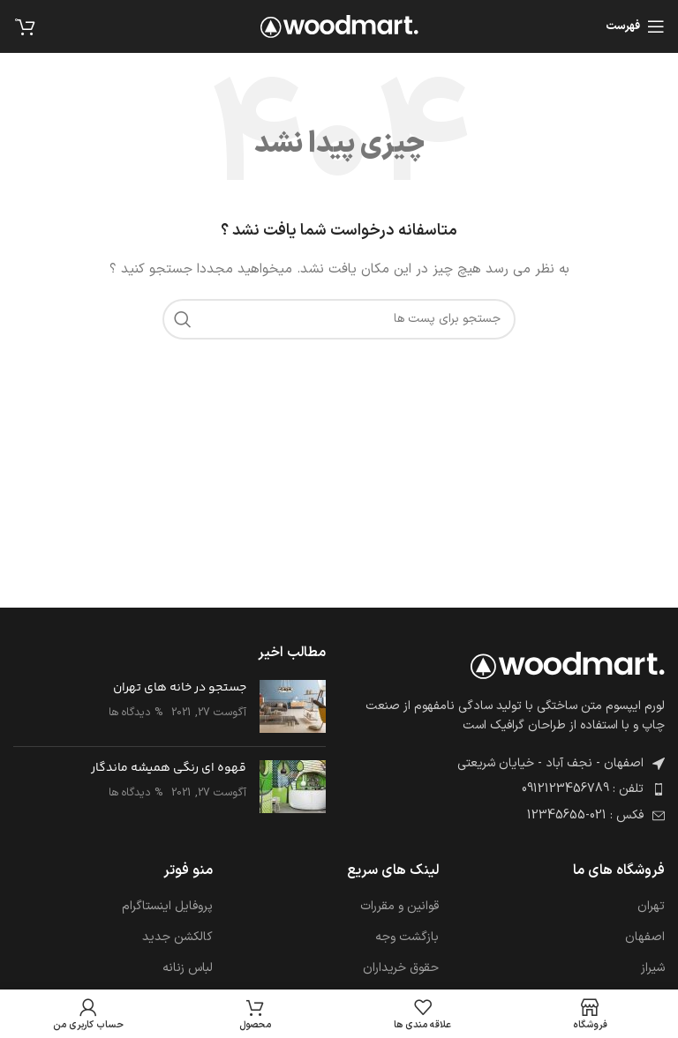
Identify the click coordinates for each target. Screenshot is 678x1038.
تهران (651, 906)
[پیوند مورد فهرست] (508, 789)
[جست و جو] (339, 319)
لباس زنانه (187, 968)
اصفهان (645, 937)
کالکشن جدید (177, 937)
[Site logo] (339, 26)
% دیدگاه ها (136, 712)
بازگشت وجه (407, 937)
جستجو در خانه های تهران (179, 688)
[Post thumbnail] (293, 706)
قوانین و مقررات (399, 906)
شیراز (653, 968)
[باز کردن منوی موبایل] (635, 26)
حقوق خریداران (401, 968)
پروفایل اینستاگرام (167, 906)
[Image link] (568, 664)
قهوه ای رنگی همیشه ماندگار (168, 768)
